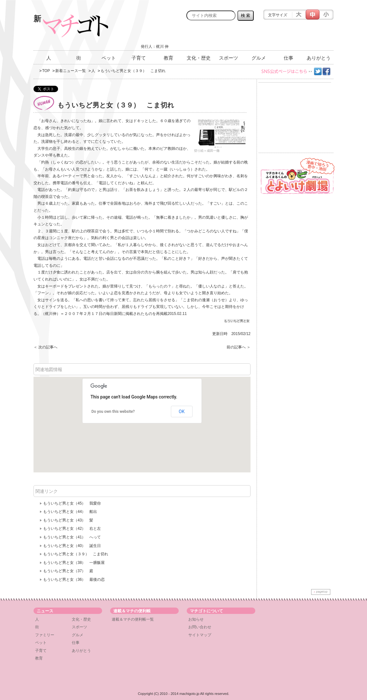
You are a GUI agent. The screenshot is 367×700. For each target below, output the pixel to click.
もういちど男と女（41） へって (72, 537)
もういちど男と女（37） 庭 (68, 571)
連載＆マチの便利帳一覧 (133, 619)
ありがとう (319, 58)
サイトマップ (199, 635)
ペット (108, 58)
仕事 (288, 58)
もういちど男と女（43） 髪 (68, 520)
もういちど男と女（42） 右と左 (74, 528)
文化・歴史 (199, 58)
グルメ (258, 58)
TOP (46, 71)
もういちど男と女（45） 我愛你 (74, 503)
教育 (168, 58)
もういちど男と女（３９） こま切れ (75, 554)
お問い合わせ (199, 627)
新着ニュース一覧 (70, 71)
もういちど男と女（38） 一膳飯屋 (74, 562)
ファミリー (44, 635)
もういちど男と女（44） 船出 (70, 511)
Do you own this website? (113, 411)
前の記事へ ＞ (239, 347)
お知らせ (196, 619)
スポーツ (228, 58)
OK (181, 411)
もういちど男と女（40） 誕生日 (72, 545)
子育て (138, 58)
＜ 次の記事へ (45, 347)
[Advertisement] (258, 37)
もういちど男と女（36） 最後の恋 (74, 579)
